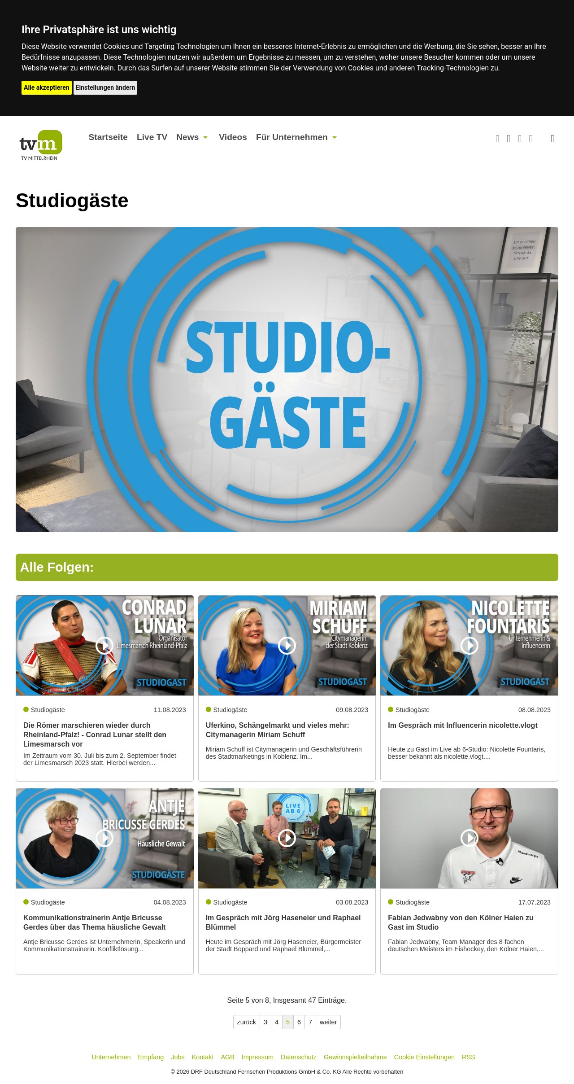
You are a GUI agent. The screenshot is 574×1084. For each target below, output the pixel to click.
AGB (227, 1057)
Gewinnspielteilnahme (355, 1057)
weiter (328, 1022)
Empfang (151, 1057)
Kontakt (203, 1057)
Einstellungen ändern (105, 87)
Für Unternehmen (292, 137)
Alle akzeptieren (47, 87)
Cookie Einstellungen (424, 1057)
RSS (468, 1057)
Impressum (258, 1057)
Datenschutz (299, 1057)
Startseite (108, 137)
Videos (233, 137)
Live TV (152, 137)
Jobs (177, 1057)
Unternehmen (110, 1057)
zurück (246, 1022)
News (187, 137)
